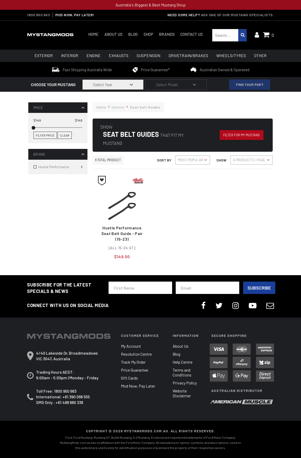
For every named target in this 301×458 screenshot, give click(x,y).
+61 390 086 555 (76, 396)
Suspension (148, 55)
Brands (167, 34)
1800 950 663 (38, 15)
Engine (93, 55)
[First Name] (140, 288)
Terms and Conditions (182, 372)
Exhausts (118, 55)
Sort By (164, 160)
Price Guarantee (134, 369)
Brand (39, 154)
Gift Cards (129, 377)
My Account (131, 346)
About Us (113, 34)
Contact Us (191, 34)
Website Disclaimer (182, 393)
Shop (148, 34)
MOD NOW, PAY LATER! (74, 15)
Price (38, 107)
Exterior (43, 55)
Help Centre (182, 362)
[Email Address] (207, 288)
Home (93, 34)
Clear (64, 135)
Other (260, 55)
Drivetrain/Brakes (188, 55)
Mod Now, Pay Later (138, 385)
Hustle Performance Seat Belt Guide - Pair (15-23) (122, 233)
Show (221, 160)
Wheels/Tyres (231, 55)
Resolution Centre (136, 354)
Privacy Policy (185, 382)
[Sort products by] (192, 160)
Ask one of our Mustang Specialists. (237, 15)
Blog (133, 34)
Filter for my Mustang (241, 135)
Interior (69, 55)
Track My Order (133, 362)
